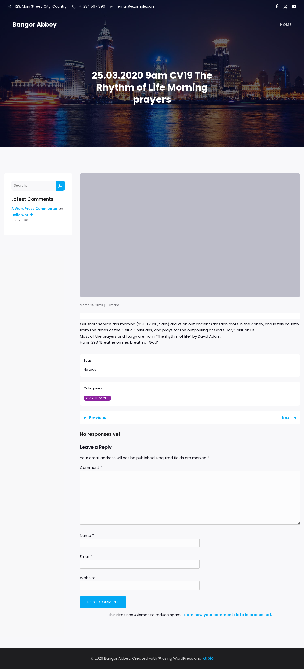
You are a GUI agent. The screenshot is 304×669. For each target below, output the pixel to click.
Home (285, 24)
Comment (91, 467)
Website (88, 577)
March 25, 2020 (91, 305)
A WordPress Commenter (34, 208)
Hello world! (22, 214)
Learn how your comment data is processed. (227, 614)
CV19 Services (97, 398)
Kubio (208, 658)
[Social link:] (274, 7)
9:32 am (113, 305)
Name (87, 535)
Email (86, 556)
